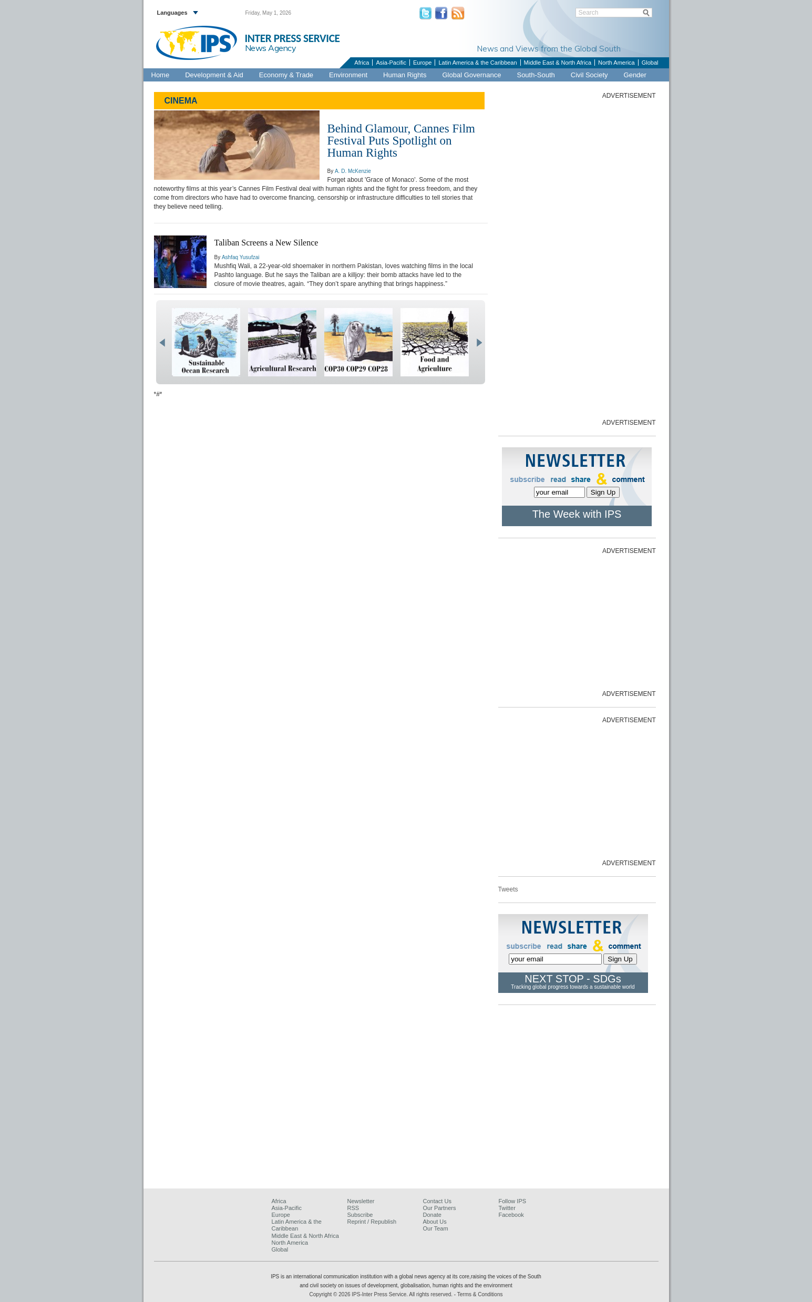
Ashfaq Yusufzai (241, 257)
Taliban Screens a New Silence (266, 242)
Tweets (508, 889)
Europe (422, 62)
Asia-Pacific (391, 62)
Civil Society (589, 75)
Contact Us (437, 1201)
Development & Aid (214, 75)
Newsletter (361, 1201)
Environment (348, 75)
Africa (361, 62)
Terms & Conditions (480, 1294)
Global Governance (471, 75)
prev (162, 343)
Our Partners (439, 1208)
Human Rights (404, 75)
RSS (353, 1208)
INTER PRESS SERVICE (292, 38)
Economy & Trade (286, 75)
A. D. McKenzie (353, 171)
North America (616, 62)
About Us (435, 1221)
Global (650, 62)
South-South (535, 75)
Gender (635, 75)
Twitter (507, 1208)
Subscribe (360, 1215)
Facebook (511, 1215)
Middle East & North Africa (557, 62)
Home (160, 75)
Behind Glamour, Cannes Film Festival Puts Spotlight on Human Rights (401, 140)
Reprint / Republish (372, 1221)
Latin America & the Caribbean (477, 62)
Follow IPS (513, 1201)
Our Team (435, 1228)
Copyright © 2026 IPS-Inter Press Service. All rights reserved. (382, 1294)
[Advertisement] (577, 258)
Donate (432, 1215)
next (479, 343)
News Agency (270, 48)
